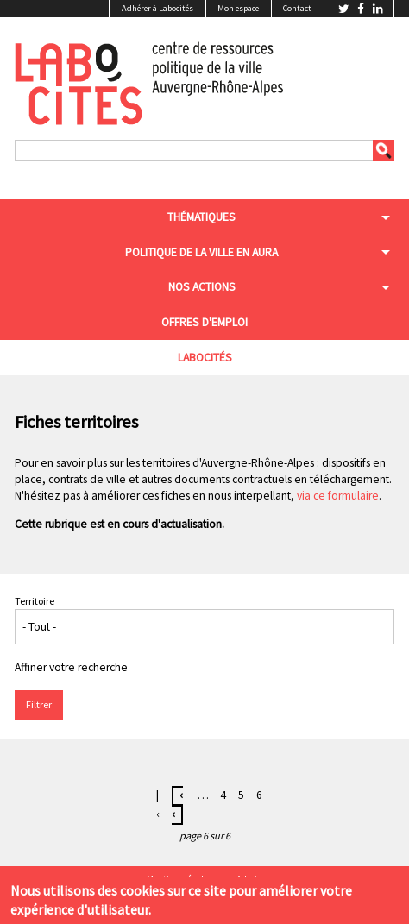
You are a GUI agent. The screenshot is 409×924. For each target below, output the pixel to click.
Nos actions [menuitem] (202, 287)
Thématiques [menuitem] (201, 217)
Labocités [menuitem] (205, 357)
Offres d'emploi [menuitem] (204, 322)
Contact (297, 8)
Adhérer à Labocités (157, 8)
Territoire (34, 600)
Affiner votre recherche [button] (71, 667)
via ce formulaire (338, 495)
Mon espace (238, 8)
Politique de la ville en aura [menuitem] (201, 252)
